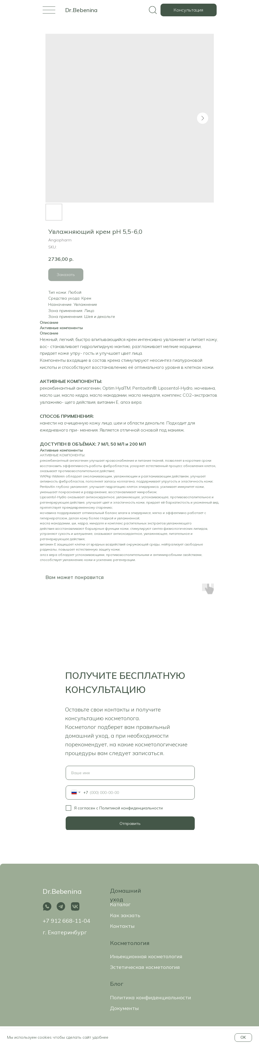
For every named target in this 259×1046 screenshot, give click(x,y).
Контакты (122, 926)
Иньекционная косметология (146, 956)
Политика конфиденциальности (150, 997)
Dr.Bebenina (81, 10)
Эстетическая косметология (145, 967)
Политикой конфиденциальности (131, 808)
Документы (124, 1008)
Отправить (130, 823)
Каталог (120, 904)
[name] (130, 773)
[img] (49, 10)
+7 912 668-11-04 (66, 920)
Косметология (130, 942)
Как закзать (125, 915)
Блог (116, 983)
